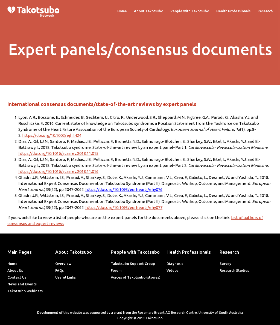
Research (265, 11)
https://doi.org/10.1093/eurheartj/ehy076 (123, 189)
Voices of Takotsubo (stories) (136, 277)
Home (122, 11)
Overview (63, 263)
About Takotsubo (148, 11)
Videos (172, 270)
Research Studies (234, 270)
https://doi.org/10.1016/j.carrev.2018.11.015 (58, 153)
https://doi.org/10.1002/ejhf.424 (51, 135)
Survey (225, 263)
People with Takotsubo (189, 11)
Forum (116, 270)
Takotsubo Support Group (133, 263)
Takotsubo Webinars (25, 291)
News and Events (22, 284)
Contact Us (16, 277)
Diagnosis (175, 263)
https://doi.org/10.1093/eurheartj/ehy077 (123, 207)
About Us (15, 270)
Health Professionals (233, 11)
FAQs (59, 270)
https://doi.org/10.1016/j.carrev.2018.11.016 (58, 171)
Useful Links (65, 277)
